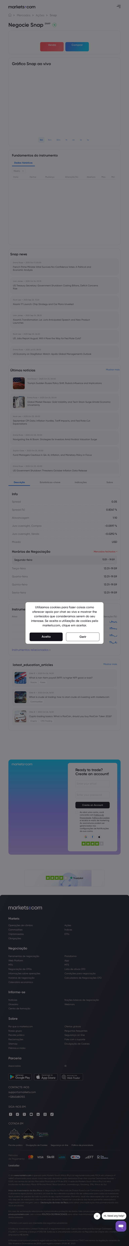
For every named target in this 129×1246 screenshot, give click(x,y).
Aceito (46, 636)
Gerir (82, 637)
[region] (64, 623)
